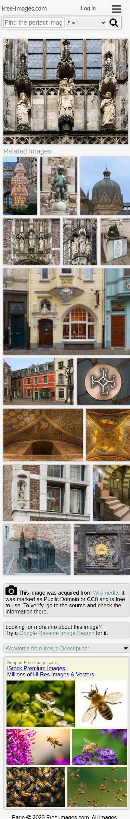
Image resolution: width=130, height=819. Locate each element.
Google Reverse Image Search (56, 633)
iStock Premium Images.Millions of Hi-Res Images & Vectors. (51, 671)
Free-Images (24, 9)
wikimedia (105, 592)
